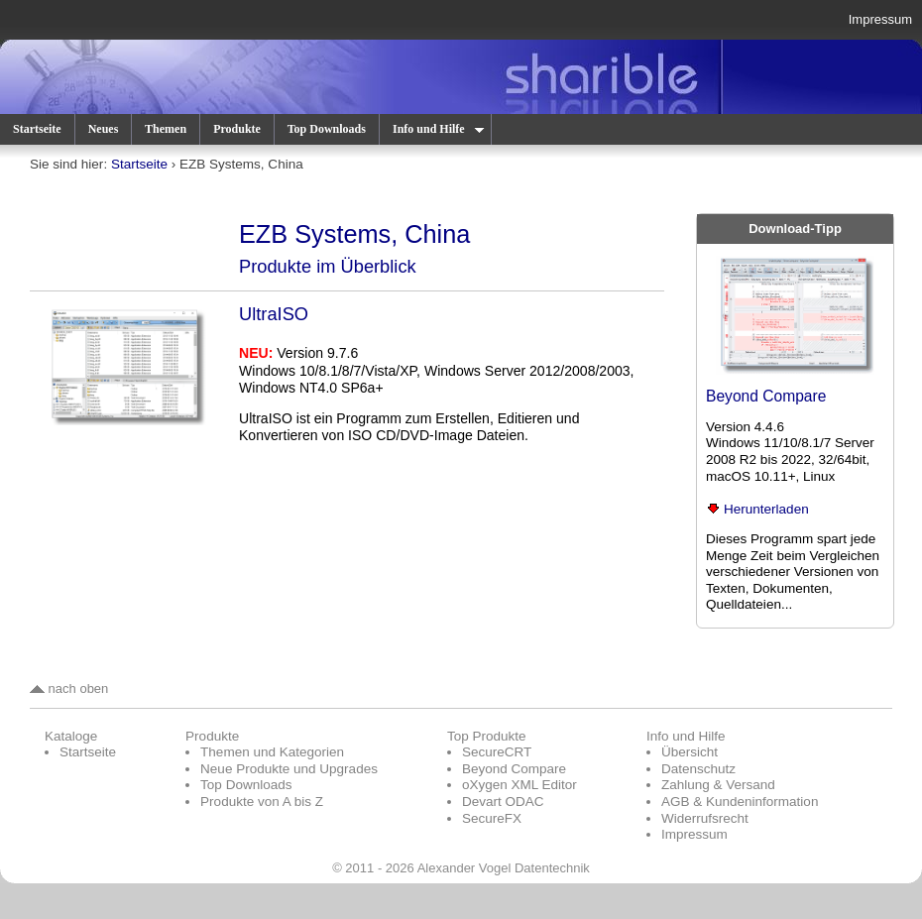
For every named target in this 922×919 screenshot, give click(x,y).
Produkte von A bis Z (261, 801)
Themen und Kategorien (272, 752)
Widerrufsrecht (705, 818)
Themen (165, 129)
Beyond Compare (766, 396)
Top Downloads (327, 129)
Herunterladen (757, 509)
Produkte (237, 129)
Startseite (37, 129)
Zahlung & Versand (718, 784)
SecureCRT (496, 752)
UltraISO (273, 313)
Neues (103, 129)
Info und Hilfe (437, 129)
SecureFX (491, 818)
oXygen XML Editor (519, 784)
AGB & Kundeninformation (740, 801)
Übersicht (689, 752)
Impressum (880, 19)
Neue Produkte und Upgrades (289, 768)
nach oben (69, 688)
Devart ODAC (503, 801)
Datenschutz (698, 768)
